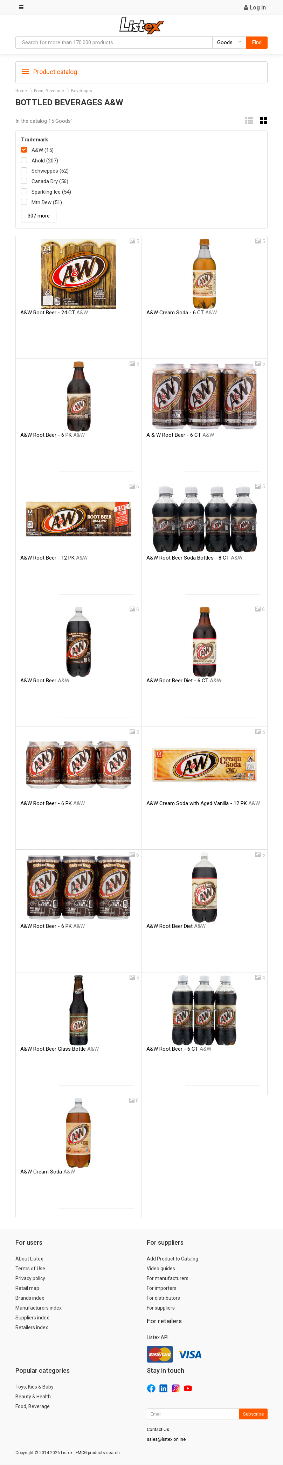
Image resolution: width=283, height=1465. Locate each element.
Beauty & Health (33, 1396)
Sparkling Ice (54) (51, 192)
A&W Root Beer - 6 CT (178, 1049)
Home (21, 90)
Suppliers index (32, 1317)
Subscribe (253, 1414)
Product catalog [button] (49, 71)
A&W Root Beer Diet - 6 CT (183, 680)
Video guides (161, 1268)
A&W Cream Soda (47, 1172)
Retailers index (31, 1327)
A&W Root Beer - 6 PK (52, 435)
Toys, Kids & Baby (34, 1387)
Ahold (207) (45, 161)
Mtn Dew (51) (47, 202)
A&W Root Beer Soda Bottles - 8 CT (194, 558)
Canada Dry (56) (50, 181)
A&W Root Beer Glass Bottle (59, 1049)
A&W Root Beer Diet (176, 926)
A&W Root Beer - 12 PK (54, 558)
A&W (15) (43, 150)
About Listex (29, 1259)
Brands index (29, 1298)
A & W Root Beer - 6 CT (180, 435)
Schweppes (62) (50, 171)
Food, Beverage (49, 90)
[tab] (141, 71)
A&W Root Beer (44, 680)
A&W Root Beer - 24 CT (54, 312)
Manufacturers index (38, 1308)
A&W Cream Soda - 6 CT (181, 312)
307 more (39, 216)
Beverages (81, 90)
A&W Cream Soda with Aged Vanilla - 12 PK (203, 803)
